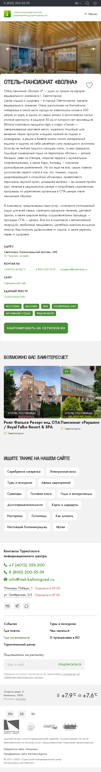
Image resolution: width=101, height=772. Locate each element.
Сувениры (14, 494)
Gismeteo (21, 699)
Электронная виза (63, 471)
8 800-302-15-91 (46, 269)
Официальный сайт (15, 283)
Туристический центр (19, 644)
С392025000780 (14, 297)
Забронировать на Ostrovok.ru (36, 328)
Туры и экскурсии (19, 482)
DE (22, 714)
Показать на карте (18, 256)
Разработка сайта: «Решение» (21, 749)
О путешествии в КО (65, 637)
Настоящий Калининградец (27, 527)
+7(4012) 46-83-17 (15, 269)
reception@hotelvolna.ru (73, 269)
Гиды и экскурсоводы (76, 494)
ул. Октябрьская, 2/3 (18, 595)
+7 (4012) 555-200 (27, 565)
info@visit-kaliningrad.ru (32, 579)
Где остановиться (17, 637)
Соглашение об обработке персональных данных (42, 675)
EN (10, 714)
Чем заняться (59, 631)
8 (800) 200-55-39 (17, 3)
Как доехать (64, 516)
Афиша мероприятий (56, 482)
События (10, 624)
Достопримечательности (25, 505)
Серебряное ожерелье (24, 471)
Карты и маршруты (65, 505)
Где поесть (12, 631)
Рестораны (14, 516)
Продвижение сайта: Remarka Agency (25, 754)
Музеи (60, 527)
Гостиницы (39, 516)
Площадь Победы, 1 (18, 588)
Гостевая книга (41, 494)
